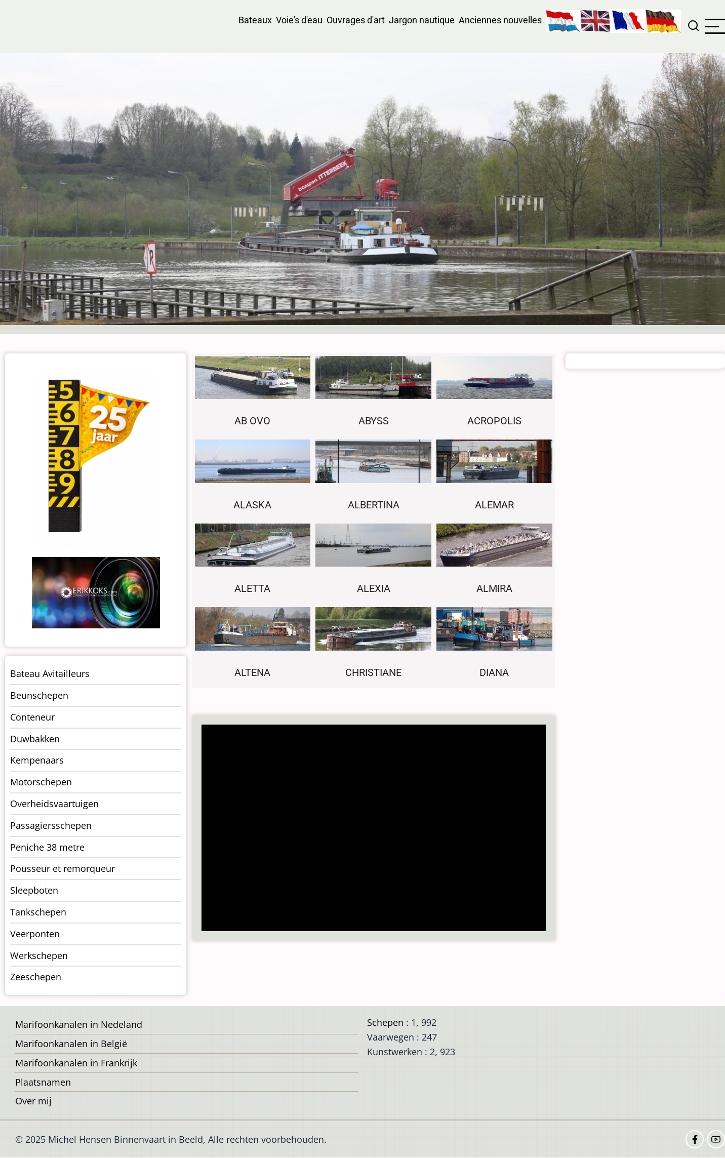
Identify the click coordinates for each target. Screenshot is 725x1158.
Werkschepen (39, 955)
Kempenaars (37, 760)
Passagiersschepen (51, 825)
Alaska (252, 505)
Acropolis (494, 421)
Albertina (373, 505)
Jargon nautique (422, 20)
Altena (252, 672)
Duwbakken (35, 739)
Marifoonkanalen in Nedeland (78, 1024)
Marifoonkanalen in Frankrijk (76, 1063)
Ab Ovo (252, 421)
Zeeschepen (35, 977)
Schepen (385, 1022)
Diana (494, 672)
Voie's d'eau (299, 20)
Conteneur (32, 717)
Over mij (33, 1101)
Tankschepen (38, 912)
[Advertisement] (377, 829)
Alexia (373, 588)
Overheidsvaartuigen (54, 803)
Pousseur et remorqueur (62, 868)
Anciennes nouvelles (500, 20)
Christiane (373, 672)
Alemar (494, 505)
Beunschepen (39, 695)
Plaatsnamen (43, 1082)
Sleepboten (34, 890)
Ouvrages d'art (356, 20)
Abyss (373, 421)
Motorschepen (41, 782)
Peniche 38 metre (47, 847)
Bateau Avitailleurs (50, 673)
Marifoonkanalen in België (71, 1043)
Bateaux (255, 20)
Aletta (252, 588)
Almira (494, 588)
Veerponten (35, 934)
